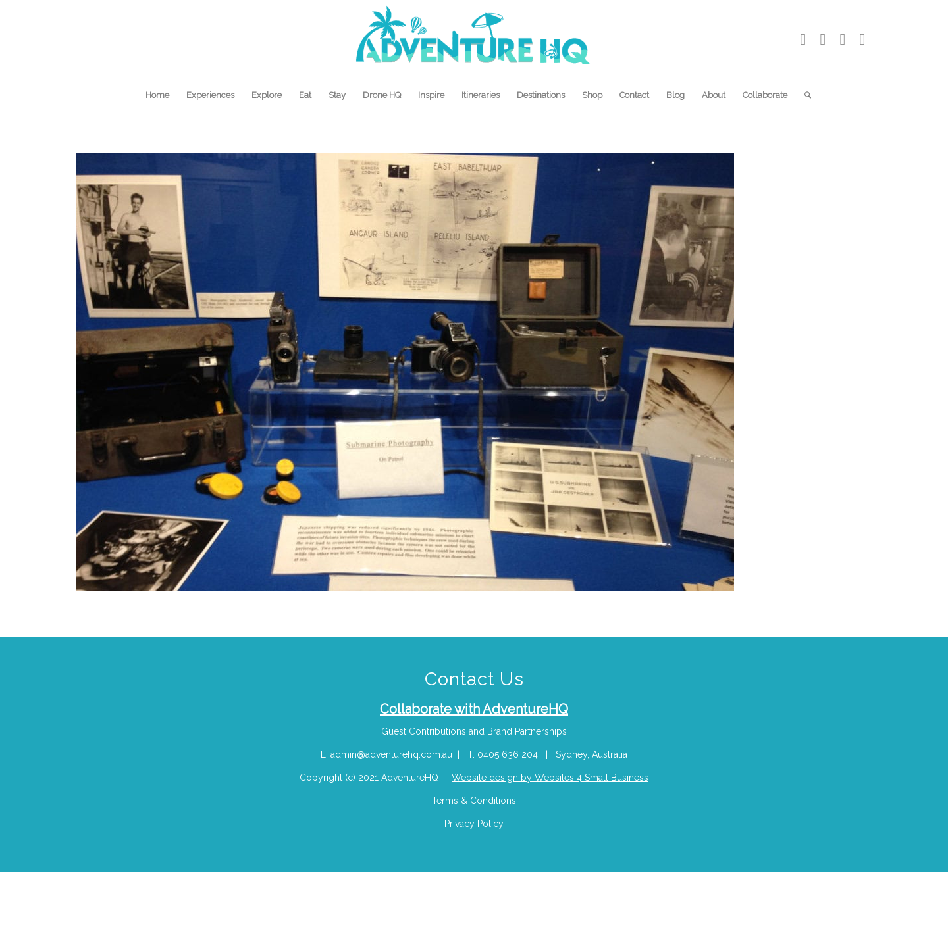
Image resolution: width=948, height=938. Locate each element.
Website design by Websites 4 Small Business (550, 777)
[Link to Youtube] (803, 39)
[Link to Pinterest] (843, 39)
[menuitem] (157, 95)
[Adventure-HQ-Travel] (474, 39)
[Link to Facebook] (862, 39)
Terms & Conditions (474, 800)
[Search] (803, 95)
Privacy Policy (474, 823)
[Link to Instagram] (823, 39)
